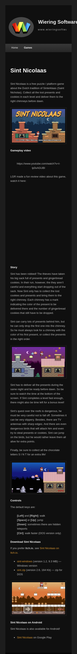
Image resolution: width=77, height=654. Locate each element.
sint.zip (21, 570)
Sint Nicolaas (25, 637)
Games (28, 47)
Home (14, 47)
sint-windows (24, 561)
